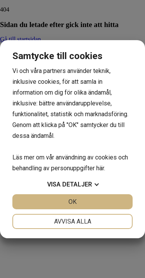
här (100, 168)
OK (72, 201)
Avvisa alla (72, 221)
